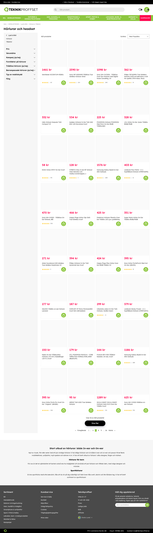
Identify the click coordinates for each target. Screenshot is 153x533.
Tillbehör (9, 42)
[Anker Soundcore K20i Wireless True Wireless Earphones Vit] (54, 242)
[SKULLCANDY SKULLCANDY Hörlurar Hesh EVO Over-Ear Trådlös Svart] (108, 381)
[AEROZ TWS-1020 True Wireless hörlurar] (81, 381)
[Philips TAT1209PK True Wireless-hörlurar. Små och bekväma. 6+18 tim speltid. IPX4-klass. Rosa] (136, 53)
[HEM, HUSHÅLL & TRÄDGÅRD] (53, 18)
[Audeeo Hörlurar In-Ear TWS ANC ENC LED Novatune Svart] (81, 101)
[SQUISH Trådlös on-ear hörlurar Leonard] (54, 288)
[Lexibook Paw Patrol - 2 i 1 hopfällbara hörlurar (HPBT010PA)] (136, 148)
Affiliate (81, 513)
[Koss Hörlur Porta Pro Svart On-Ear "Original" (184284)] (54, 381)
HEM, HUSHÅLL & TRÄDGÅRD (12, 506)
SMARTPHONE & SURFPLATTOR (13, 510)
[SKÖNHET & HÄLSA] (133, 18)
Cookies (44, 510)
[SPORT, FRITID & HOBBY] (92, 18)
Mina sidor (7, 2)
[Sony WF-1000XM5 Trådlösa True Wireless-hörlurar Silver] (81, 53)
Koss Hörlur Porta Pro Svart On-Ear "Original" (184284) (53, 403)
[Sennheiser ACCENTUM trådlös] (54, 53)
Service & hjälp (46, 497)
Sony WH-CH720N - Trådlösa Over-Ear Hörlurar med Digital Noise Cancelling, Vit (107, 76)
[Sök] (89, 10)
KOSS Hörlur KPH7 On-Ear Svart (53, 170)
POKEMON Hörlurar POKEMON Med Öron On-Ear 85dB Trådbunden (108, 124)
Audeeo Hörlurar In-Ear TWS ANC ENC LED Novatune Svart (81, 123)
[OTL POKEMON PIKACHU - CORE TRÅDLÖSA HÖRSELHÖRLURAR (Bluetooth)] (81, 333)
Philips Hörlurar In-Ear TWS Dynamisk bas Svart (79, 264)
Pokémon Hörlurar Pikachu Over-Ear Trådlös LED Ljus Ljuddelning (108, 218)
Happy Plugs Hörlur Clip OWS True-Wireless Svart (79, 218)
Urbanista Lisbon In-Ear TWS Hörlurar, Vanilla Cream (107, 310)
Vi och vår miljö (83, 500)
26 (106, 430)
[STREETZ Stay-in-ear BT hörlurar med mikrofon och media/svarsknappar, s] (81, 148)
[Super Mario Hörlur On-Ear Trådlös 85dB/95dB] (136, 196)
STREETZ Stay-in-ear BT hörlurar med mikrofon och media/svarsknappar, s (80, 172)
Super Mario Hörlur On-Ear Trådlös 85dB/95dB (133, 218)
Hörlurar (9, 39)
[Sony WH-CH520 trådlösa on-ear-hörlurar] (136, 381)
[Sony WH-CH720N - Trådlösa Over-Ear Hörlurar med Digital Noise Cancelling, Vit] (108, 53)
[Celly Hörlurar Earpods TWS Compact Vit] (54, 101)
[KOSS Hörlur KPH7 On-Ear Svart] (54, 148)
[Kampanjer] (145, 18)
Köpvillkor (44, 503)
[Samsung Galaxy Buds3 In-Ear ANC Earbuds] (108, 148)
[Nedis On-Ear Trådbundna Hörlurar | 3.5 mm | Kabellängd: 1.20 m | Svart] (54, 333)
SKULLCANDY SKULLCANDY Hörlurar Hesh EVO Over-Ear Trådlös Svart (107, 404)
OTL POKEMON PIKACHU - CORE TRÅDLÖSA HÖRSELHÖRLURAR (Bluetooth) (81, 357)
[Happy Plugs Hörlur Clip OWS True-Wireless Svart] (81, 196)
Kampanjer (8, 522)
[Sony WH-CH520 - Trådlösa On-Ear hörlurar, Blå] (54, 196)
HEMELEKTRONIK (13, 24)
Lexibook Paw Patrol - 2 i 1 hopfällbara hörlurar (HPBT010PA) (136, 171)
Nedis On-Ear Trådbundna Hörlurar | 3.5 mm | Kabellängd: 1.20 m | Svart (53, 357)
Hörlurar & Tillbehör (34, 24)
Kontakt (43, 500)
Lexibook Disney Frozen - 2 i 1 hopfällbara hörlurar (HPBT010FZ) (136, 310)
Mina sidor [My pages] (44, 518)
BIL (5, 497)
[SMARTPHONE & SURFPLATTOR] (73, 18)
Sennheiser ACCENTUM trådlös (53, 75)
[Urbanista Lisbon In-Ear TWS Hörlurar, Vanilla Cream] (108, 288)
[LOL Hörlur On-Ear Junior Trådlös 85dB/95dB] (136, 101)
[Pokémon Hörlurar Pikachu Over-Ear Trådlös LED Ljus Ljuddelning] (108, 196)
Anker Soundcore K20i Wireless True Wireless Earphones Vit (53, 264)
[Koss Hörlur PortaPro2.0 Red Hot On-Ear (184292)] (136, 242)
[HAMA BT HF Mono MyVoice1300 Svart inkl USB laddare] (81, 288)
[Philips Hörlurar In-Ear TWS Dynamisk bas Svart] (81, 242)
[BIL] (4, 18)
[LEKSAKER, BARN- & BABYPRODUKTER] (113, 18)
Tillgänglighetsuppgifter (49, 513)
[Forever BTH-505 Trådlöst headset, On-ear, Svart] (108, 333)
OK (147, 505)
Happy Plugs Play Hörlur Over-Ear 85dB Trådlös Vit (108, 264)
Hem (5, 24)
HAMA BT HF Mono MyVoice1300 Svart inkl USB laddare (81, 310)
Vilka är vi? (82, 497)
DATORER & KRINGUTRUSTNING (13, 503)
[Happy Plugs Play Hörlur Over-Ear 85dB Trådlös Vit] (108, 242)
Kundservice (16, 2)
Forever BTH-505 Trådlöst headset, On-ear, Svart (106, 356)
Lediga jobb (82, 506)
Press (80, 503)
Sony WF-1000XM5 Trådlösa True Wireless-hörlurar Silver (81, 75)
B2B (79, 510)
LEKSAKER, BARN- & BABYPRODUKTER (16, 516)
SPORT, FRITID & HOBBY (11, 513)
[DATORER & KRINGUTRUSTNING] (32, 18)
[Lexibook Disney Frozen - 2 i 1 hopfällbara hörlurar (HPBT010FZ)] (136, 288)
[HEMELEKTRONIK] (14, 18)
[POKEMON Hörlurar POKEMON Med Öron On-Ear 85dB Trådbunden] (108, 101)
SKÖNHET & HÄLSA (9, 519)
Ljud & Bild (24, 24)
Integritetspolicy (47, 506)
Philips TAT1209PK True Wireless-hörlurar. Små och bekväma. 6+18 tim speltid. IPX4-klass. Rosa (136, 76)
